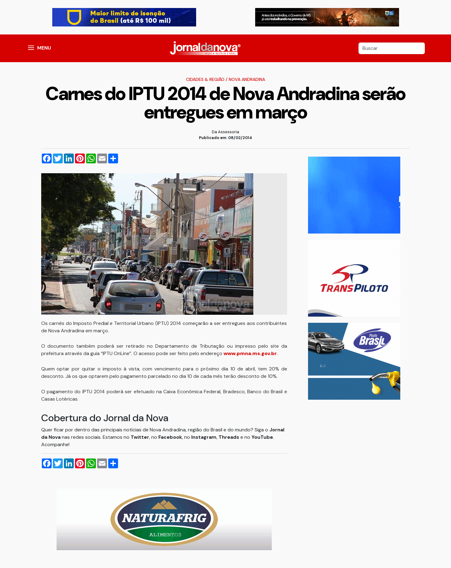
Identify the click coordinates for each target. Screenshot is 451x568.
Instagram (203, 437)
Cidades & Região (205, 79)
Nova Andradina (247, 79)
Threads (229, 437)
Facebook (170, 437)
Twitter (140, 437)
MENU (44, 48)
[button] (31, 48)
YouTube (262, 437)
